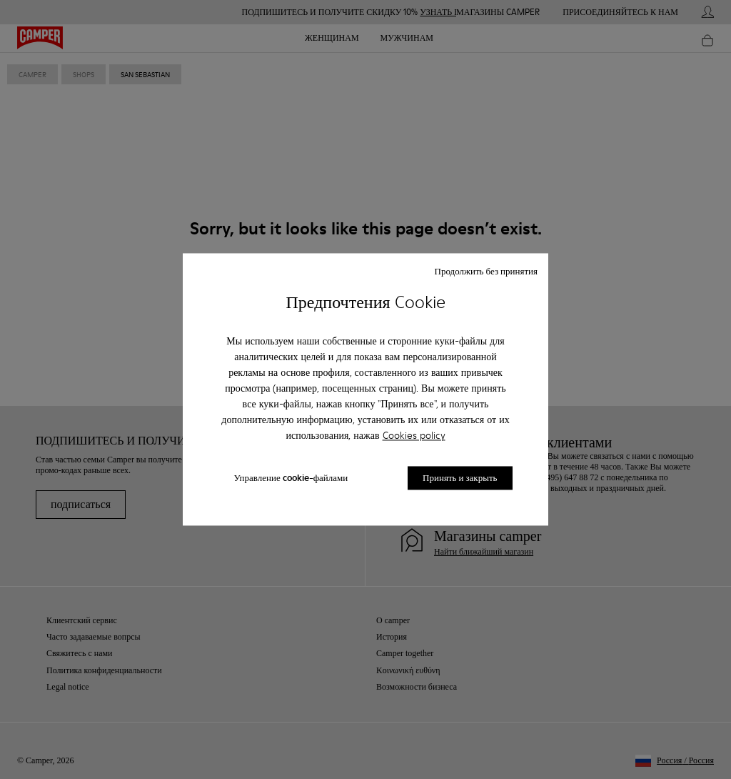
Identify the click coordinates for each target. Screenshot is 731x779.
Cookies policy (414, 435)
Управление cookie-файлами (290, 478)
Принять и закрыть (460, 478)
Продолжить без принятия (486, 270)
